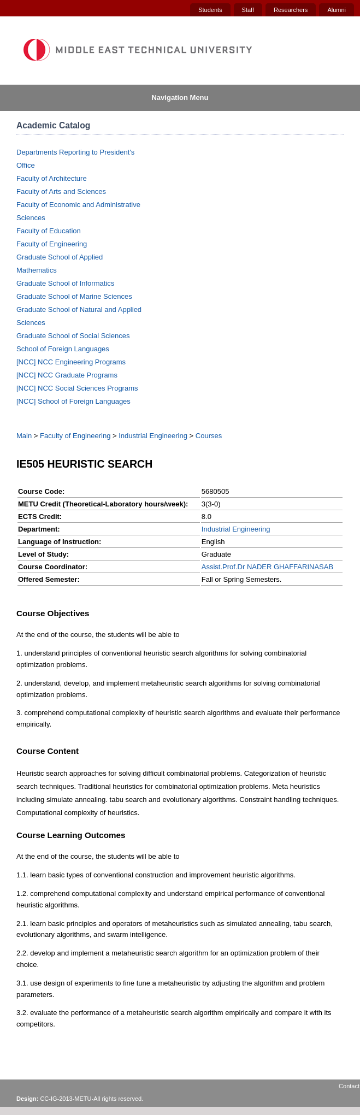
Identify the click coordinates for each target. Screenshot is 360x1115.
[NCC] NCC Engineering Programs (71, 362)
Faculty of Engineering (51, 244)
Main (24, 436)
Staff (248, 10)
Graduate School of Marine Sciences (74, 296)
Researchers (291, 10)
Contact (349, 1086)
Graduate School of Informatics (65, 283)
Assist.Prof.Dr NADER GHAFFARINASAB (267, 567)
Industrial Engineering (153, 436)
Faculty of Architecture (51, 178)
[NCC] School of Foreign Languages (73, 401)
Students (210, 10)
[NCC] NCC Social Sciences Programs (77, 388)
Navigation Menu (179, 97)
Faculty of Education (48, 231)
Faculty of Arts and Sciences (61, 191)
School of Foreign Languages (62, 349)
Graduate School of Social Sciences (72, 336)
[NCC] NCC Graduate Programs (66, 375)
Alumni (336, 10)
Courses (209, 436)
